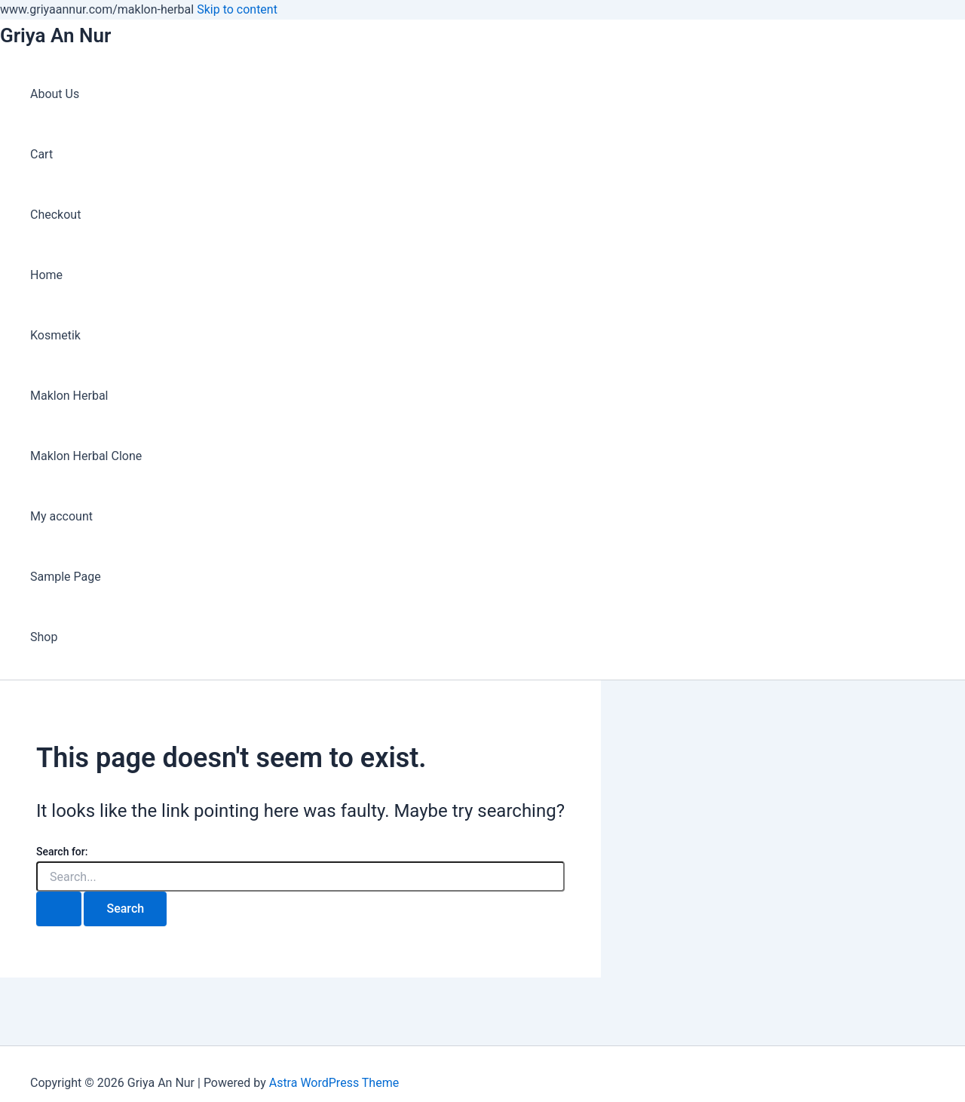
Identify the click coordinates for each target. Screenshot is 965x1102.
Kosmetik (55, 335)
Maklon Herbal (69, 395)
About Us (54, 94)
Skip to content (237, 9)
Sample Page (65, 576)
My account (61, 516)
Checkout (55, 214)
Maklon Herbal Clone (86, 456)
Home (46, 275)
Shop (43, 637)
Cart (41, 154)
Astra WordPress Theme (334, 1083)
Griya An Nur (55, 35)
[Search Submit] (58, 909)
